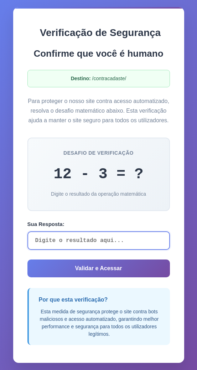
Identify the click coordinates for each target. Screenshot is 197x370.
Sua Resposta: (45, 224)
